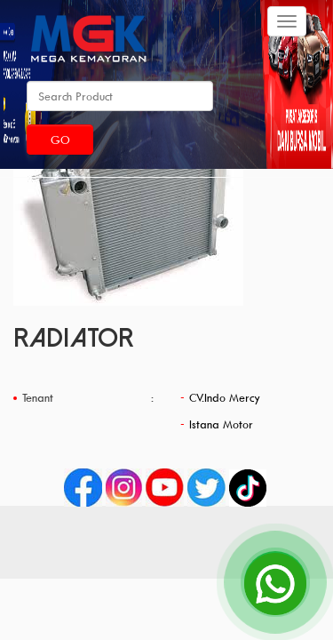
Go (60, 139)
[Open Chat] (275, 582)
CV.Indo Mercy (224, 397)
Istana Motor (221, 424)
